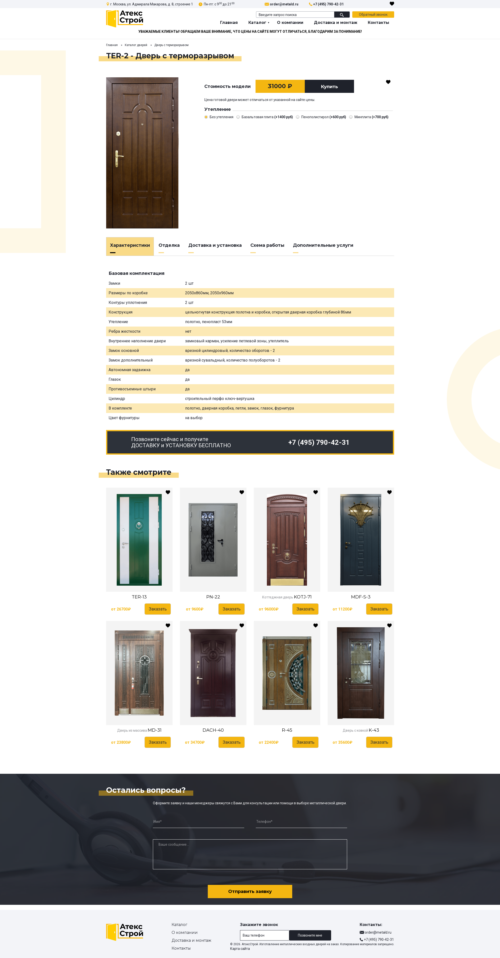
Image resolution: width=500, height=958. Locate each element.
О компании (290, 22)
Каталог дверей (136, 45)
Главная (229, 22)
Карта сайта (240, 949)
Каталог (257, 22)
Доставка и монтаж (335, 22)
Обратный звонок (373, 15)
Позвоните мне (310, 935)
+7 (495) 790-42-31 (328, 4)
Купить (329, 86)
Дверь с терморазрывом (171, 45)
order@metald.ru (284, 4)
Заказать (158, 608)
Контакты (378, 22)
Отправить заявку (250, 889)
